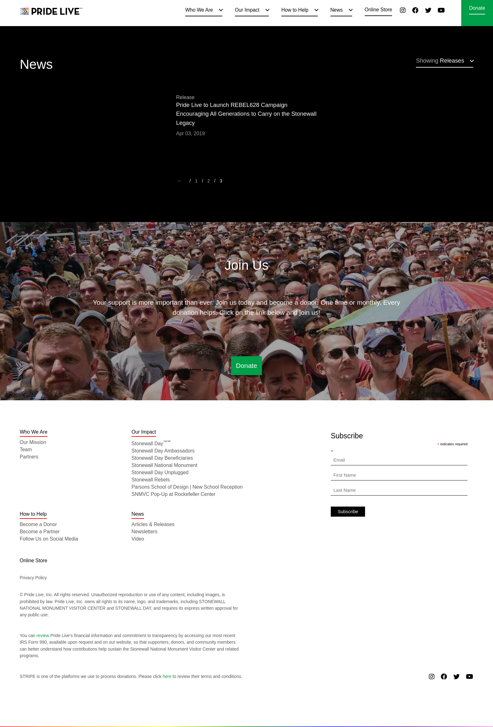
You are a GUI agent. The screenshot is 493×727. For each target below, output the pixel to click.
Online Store (378, 9)
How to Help (294, 10)
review (42, 635)
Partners (29, 456)
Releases (440, 60)
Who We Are (199, 10)
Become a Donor (38, 524)
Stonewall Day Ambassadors (162, 450)
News (336, 10)
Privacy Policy (33, 577)
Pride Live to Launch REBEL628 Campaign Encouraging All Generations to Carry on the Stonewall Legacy (246, 114)
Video (137, 538)
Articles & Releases (152, 524)
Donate (477, 8)
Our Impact (247, 10)
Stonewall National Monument (164, 465)
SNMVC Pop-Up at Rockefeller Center (173, 494)
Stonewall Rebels (150, 479)
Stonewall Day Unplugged (159, 472)
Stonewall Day (151, 443)
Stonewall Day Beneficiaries (162, 458)
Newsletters (144, 531)
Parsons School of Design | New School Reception (186, 487)
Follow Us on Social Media (49, 538)
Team (26, 449)
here (167, 676)
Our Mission (33, 442)
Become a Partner (40, 531)
